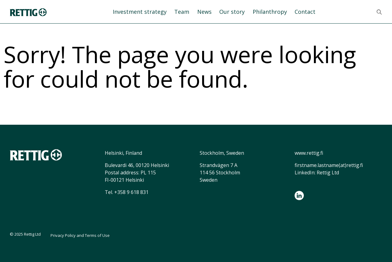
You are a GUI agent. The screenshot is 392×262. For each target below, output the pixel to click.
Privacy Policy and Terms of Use (80, 235)
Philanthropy (270, 11)
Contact (305, 11)
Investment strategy (140, 11)
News (204, 11)
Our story (232, 11)
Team (181, 11)
